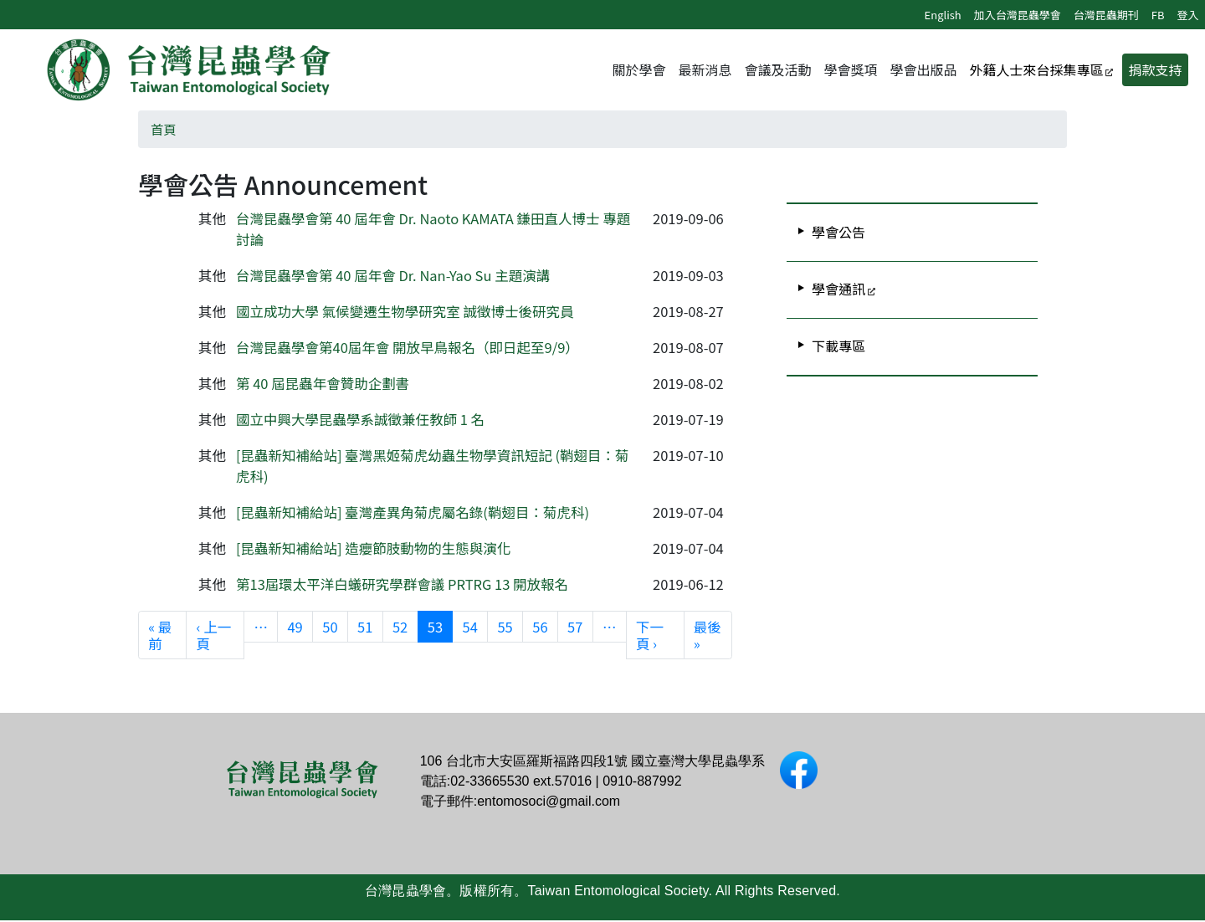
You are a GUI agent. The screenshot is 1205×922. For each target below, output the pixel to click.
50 (329, 627)
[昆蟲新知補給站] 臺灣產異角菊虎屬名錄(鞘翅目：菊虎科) (414, 513)
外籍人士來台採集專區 (1036, 70)
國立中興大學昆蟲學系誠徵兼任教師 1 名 (360, 420)
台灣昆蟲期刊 (1106, 15)
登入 (1187, 15)
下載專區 (838, 346)
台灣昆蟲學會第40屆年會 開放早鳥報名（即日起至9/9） (407, 348)
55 (504, 627)
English (943, 15)
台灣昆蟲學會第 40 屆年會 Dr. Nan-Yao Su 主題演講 (393, 276)
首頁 (164, 129)
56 (539, 627)
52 (400, 627)
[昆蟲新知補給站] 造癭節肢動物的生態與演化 (373, 549)
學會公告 (838, 233)
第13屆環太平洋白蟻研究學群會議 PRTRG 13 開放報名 (402, 585)
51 (364, 627)
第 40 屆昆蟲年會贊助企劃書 (322, 384)
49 (294, 627)
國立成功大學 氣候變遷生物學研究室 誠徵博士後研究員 (404, 312)
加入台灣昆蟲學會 (1017, 15)
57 (574, 627)
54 (470, 627)
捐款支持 (1155, 70)
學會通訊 (838, 289)
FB (1158, 15)
